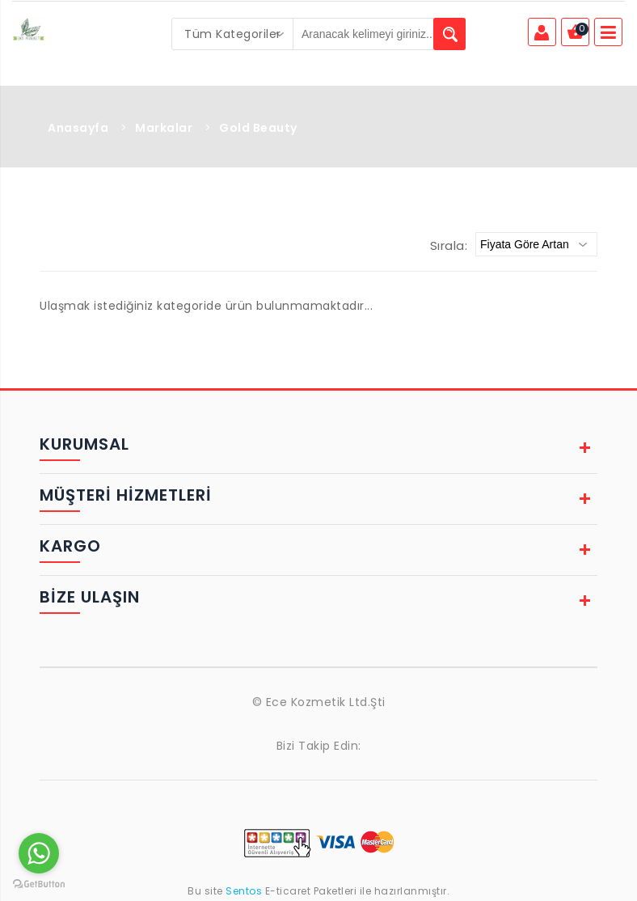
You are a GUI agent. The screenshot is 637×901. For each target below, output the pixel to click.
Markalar (163, 128)
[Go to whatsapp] (39, 853)
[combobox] (232, 34)
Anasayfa (78, 128)
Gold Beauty (258, 128)
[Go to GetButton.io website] (39, 884)
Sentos (244, 891)
